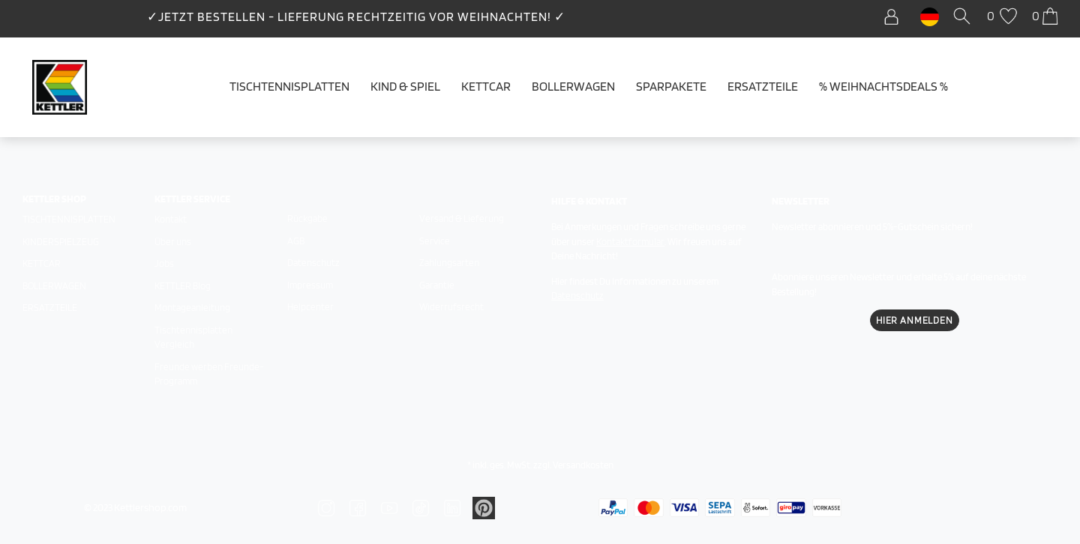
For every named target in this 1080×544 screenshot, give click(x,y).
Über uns (172, 241)
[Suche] (965, 17)
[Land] (929, 15)
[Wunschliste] (1004, 17)
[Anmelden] (895, 17)
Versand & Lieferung (461, 218)
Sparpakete (671, 86)
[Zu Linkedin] (452, 507)
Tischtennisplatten (290, 86)
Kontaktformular (630, 241)
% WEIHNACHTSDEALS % (883, 86)
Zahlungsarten (449, 262)
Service (434, 241)
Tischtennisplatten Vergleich (193, 337)
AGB (295, 241)
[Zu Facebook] (358, 507)
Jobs (164, 263)
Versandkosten (583, 465)
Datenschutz (313, 262)
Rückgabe (307, 218)
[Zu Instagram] (326, 507)
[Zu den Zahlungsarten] (613, 507)
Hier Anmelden (914, 320)
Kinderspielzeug (60, 241)
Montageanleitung (192, 307)
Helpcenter (310, 306)
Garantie (436, 285)
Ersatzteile (763, 86)
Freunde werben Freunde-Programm (209, 374)
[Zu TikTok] (421, 507)
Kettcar (486, 86)
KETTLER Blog (182, 285)
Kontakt (170, 219)
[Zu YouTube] (389, 507)
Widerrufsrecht (451, 306)
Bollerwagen (573, 86)
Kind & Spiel (405, 86)
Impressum (310, 285)
